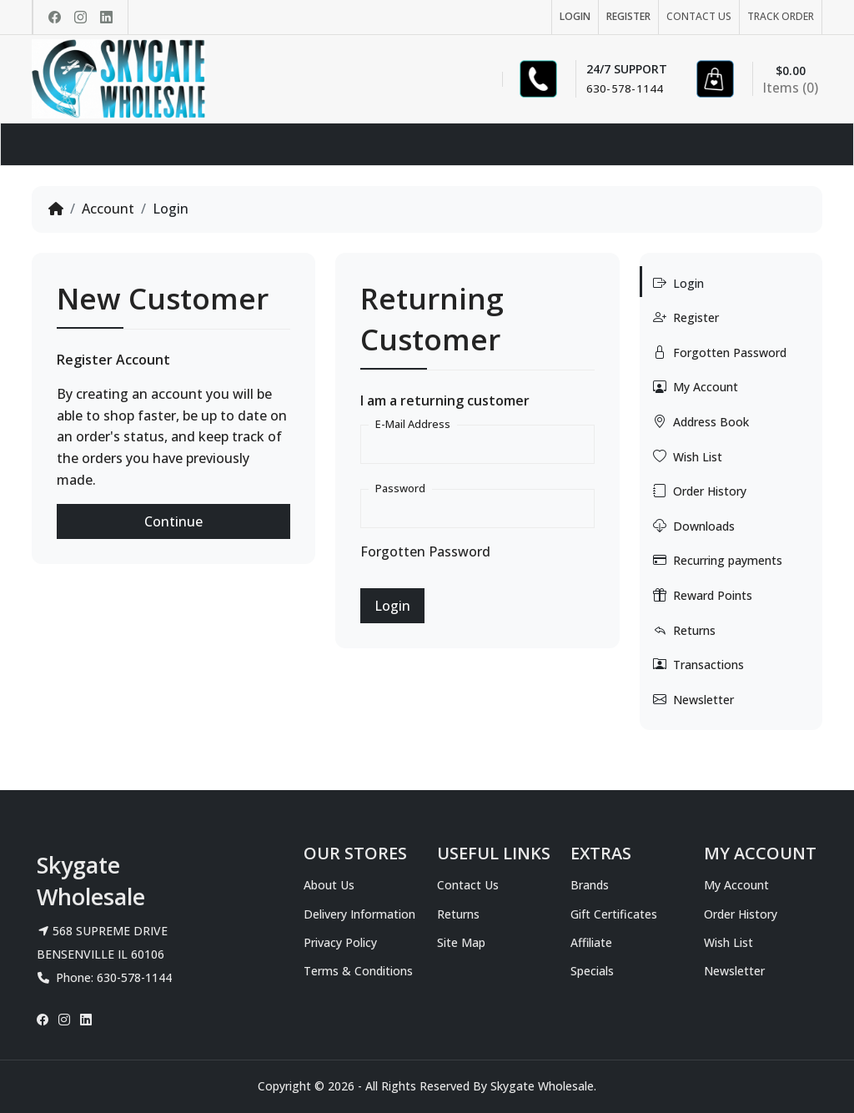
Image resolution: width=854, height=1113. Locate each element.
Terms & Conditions (358, 971)
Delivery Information (359, 914)
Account (108, 208)
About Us (329, 885)
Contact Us (468, 885)
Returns (684, 630)
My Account (695, 386)
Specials (592, 971)
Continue (173, 521)
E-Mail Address (412, 423)
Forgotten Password (425, 551)
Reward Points (702, 595)
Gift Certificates (613, 914)
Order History (699, 490)
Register (686, 317)
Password (400, 488)
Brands (589, 885)
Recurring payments (717, 560)
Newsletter (693, 699)
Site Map (461, 942)
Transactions (698, 664)
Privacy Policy (340, 942)
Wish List (687, 456)
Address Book (701, 421)
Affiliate (591, 942)
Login (170, 208)
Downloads (694, 525)
